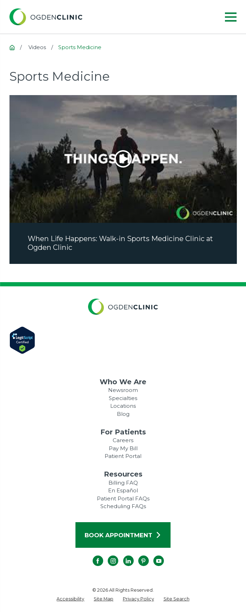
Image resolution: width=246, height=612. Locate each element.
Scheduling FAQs (123, 506)
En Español (123, 490)
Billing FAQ (123, 482)
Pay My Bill (123, 448)
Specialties (123, 398)
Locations (123, 406)
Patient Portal (123, 456)
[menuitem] (70, 599)
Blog (123, 414)
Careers (123, 440)
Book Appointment (123, 535)
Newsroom (123, 390)
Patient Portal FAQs (123, 498)
